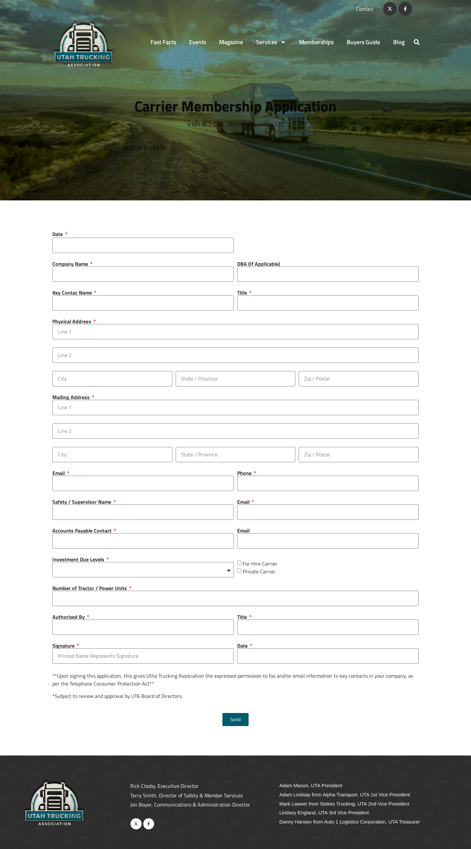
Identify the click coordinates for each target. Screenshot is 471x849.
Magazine (231, 42)
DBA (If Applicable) (258, 263)
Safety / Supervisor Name (82, 501)
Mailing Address (71, 397)
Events (197, 42)
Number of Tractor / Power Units (90, 588)
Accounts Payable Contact (82, 530)
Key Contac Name (72, 292)
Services (271, 42)
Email (59, 473)
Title (242, 292)
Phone (245, 473)
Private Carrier (259, 571)
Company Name (70, 263)
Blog (399, 42)
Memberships (316, 42)
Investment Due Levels (79, 559)
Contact (365, 9)
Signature (64, 645)
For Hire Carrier (260, 563)
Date (58, 234)
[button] (416, 42)
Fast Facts (163, 42)
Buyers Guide (363, 42)
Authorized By (69, 617)
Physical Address (72, 321)
